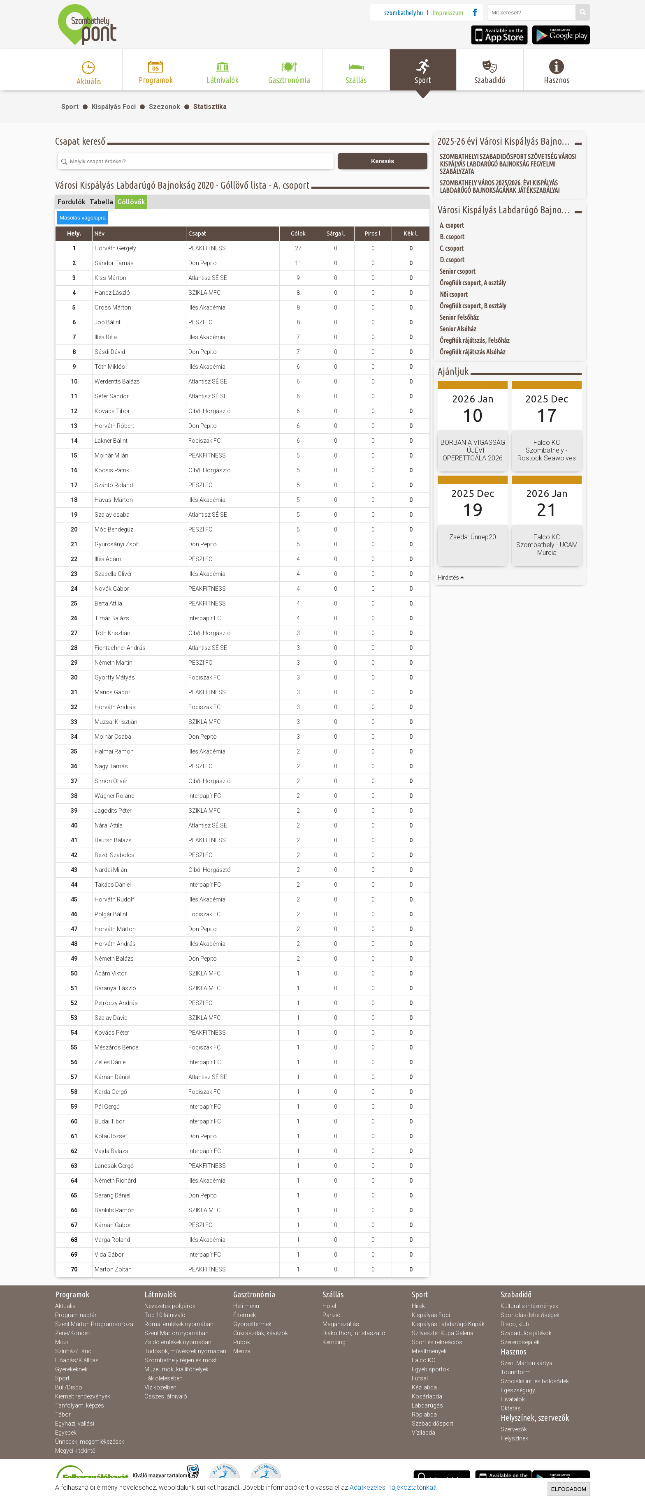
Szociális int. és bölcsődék (535, 1381)
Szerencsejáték (520, 1342)
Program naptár (76, 1315)
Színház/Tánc (73, 1351)
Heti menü (246, 1306)
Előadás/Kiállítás (77, 1360)
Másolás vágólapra (83, 218)
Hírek (418, 1306)
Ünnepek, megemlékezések (89, 1441)
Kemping (334, 1342)
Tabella (101, 202)
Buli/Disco (68, 1387)
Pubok (241, 1342)
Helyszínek (514, 1438)
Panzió (331, 1315)
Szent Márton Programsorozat (95, 1324)
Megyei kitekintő (75, 1450)
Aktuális (65, 1306)
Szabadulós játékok (526, 1333)
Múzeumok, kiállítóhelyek (176, 1369)
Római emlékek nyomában (178, 1324)
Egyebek (66, 1432)
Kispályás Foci (114, 107)
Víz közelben (160, 1387)
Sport (70, 107)
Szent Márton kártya (526, 1363)
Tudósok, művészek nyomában (185, 1351)
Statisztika (210, 107)
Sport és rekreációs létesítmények (437, 1346)
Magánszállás (340, 1324)
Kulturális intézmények (529, 1306)
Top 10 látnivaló (165, 1315)
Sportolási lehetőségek (530, 1315)
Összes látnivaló (165, 1396)
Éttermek (244, 1315)
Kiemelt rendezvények (82, 1396)
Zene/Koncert (73, 1333)
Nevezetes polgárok (169, 1306)
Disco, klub (515, 1324)
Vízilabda (423, 1432)
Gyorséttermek (252, 1324)
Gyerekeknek (71, 1369)
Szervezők (514, 1429)
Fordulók (72, 202)
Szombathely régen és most (180, 1360)
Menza (242, 1351)
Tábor (63, 1414)
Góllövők (131, 202)
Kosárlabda (427, 1396)
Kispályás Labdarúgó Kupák (448, 1324)
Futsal (420, 1378)
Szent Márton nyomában (176, 1333)
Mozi (61, 1342)
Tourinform (516, 1372)
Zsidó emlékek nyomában (177, 1342)
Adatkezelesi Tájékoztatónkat (392, 1487)
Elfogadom (568, 1489)
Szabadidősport (432, 1423)
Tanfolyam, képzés (79, 1405)
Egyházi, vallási (74, 1423)
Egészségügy (518, 1390)
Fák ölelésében (163, 1378)
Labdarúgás (427, 1405)
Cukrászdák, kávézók (260, 1333)
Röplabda (424, 1414)
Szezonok (164, 107)
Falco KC (423, 1360)
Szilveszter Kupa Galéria (442, 1333)
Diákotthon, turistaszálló (353, 1333)
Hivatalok (513, 1399)
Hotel (329, 1306)
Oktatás (511, 1408)
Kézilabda (424, 1387)
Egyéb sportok (430, 1369)
